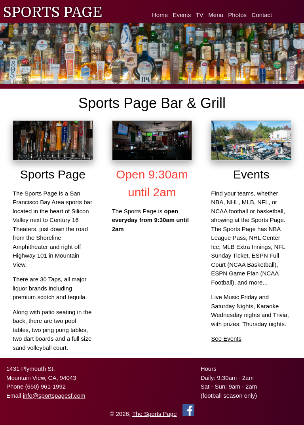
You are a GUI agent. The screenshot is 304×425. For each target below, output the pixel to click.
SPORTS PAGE (53, 12)
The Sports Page (154, 413)
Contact (262, 14)
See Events (226, 338)
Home (160, 14)
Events (182, 14)
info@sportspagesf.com (54, 395)
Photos (237, 14)
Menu (215, 14)
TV (199, 14)
